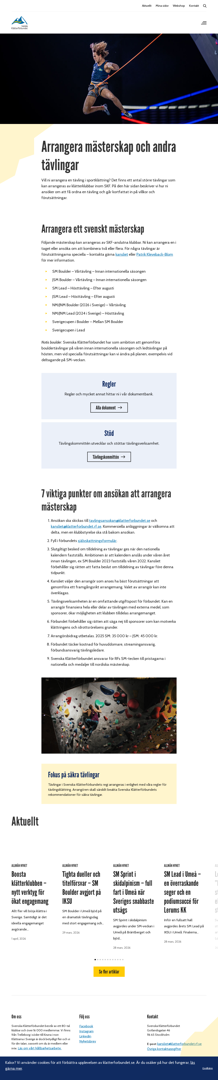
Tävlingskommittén (106, 457)
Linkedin (85, 1032)
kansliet (121, 254)
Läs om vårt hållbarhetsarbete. (40, 1044)
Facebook (86, 1022)
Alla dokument (106, 408)
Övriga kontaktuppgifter (164, 1045)
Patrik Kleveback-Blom (154, 254)
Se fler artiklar (109, 908)
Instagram (86, 1027)
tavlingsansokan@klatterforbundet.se (119, 520)
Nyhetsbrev (87, 1037)
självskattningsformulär (97, 540)
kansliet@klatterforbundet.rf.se (179, 1040)
